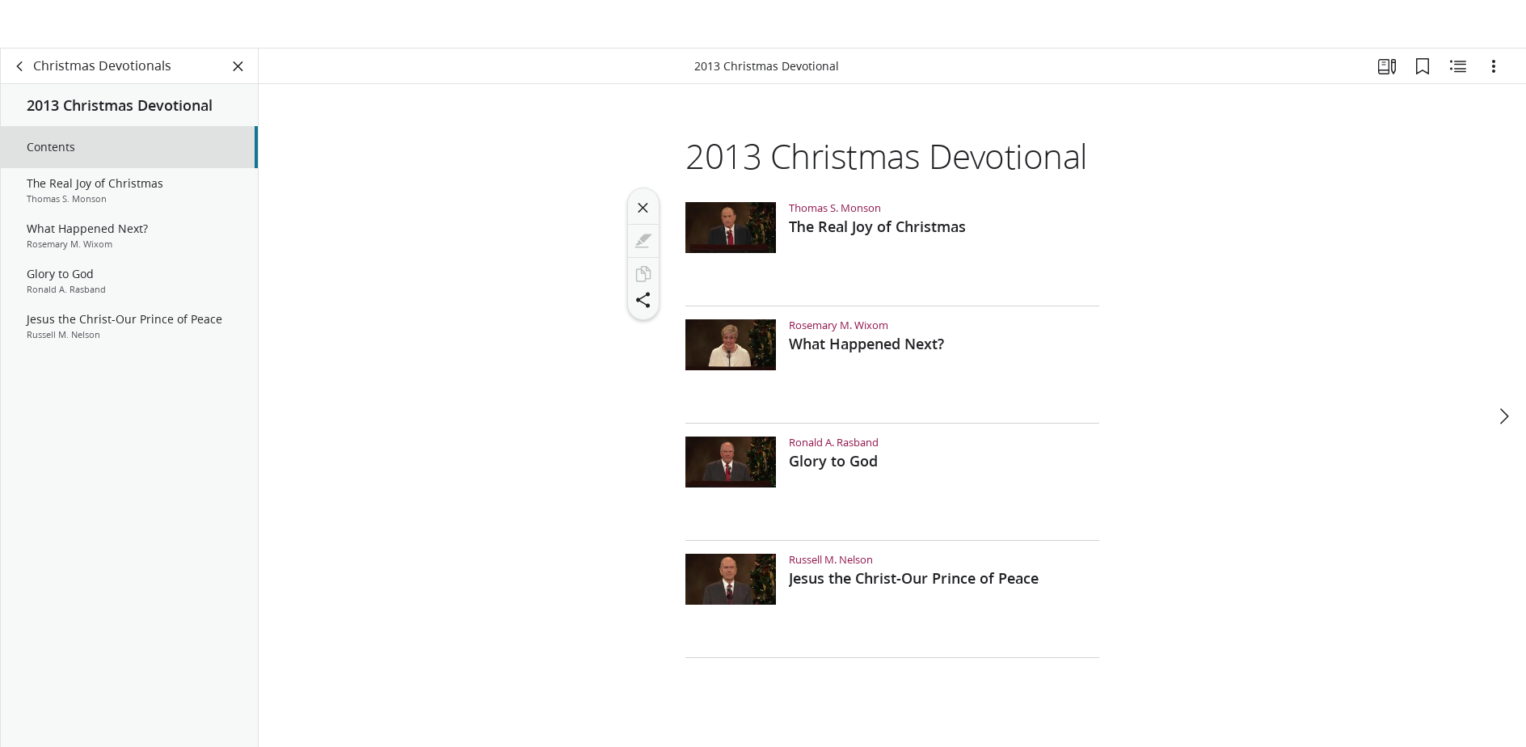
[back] (20, 78)
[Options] (1494, 77)
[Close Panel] (238, 78)
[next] (1503, 390)
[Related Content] (1458, 77)
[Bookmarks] (1422, 77)
